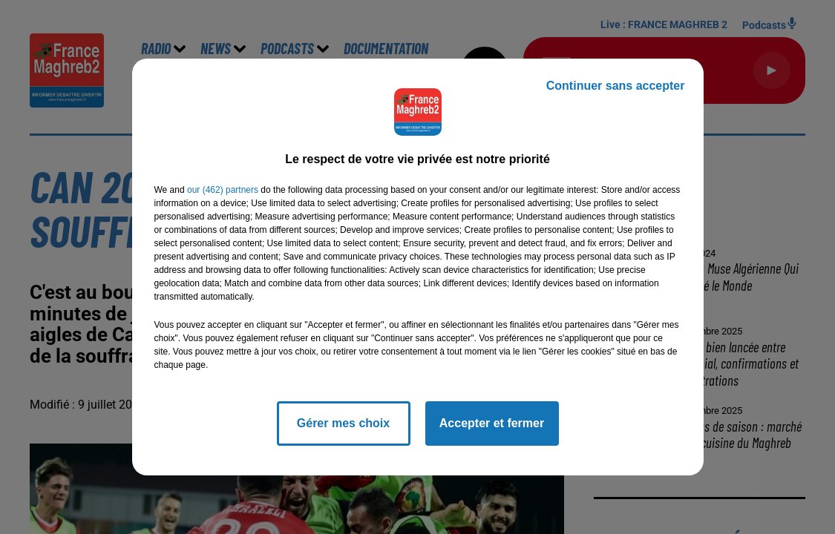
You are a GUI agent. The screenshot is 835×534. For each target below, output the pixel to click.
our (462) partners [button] (222, 190)
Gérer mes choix (343, 423)
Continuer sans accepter (615, 85)
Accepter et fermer (491, 423)
